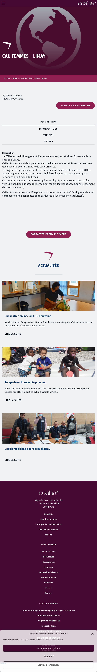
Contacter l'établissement (48, 234)
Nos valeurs (48, 557)
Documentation (48, 577)
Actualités (48, 514)
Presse (48, 588)
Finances (48, 567)
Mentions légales (49, 519)
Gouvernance (48, 562)
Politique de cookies (48, 530)
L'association (48, 544)
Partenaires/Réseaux (49, 572)
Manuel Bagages (48, 626)
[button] (92, 633)
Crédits (48, 535)
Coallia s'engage (48, 603)
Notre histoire (48, 552)
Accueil (7, 79)
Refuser (48, 656)
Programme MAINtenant (49, 621)
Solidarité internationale (48, 616)
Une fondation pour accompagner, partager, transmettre (48, 610)
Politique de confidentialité (48, 524)
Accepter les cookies (48, 648)
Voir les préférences (48, 665)
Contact (48, 593)
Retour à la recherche (75, 105)
